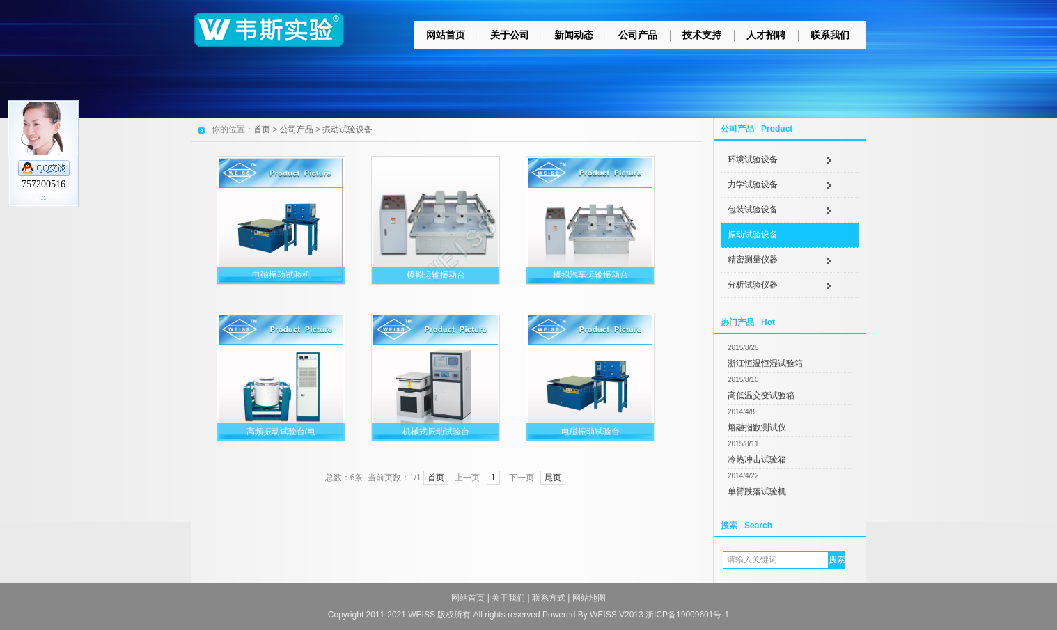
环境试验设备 (753, 159)
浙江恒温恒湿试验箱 (765, 363)
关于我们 (508, 598)
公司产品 (637, 34)
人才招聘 (765, 34)
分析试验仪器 (753, 285)
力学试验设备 (753, 184)
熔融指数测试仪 (757, 427)
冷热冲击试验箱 (757, 459)
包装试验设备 (753, 209)
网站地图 (589, 598)
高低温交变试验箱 (761, 395)
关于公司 (509, 34)
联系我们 (830, 34)
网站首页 (445, 34)
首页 (261, 129)
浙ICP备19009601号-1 (687, 615)
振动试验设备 (753, 234)
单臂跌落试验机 (757, 491)
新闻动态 (573, 34)
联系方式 (548, 598)
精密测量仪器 (753, 260)
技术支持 (701, 34)
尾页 (553, 477)
